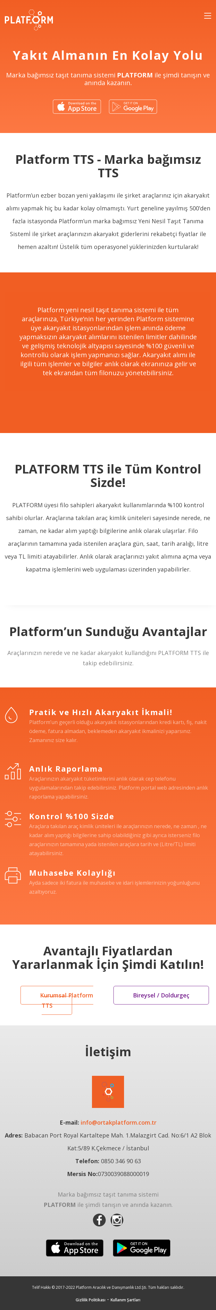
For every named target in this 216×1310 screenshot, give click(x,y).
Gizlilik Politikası (90, 1300)
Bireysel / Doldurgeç (161, 995)
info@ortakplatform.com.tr (118, 1122)
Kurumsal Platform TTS (66, 1000)
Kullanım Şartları (125, 1300)
